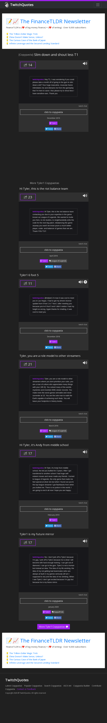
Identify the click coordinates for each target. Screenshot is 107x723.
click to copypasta (53, 112)
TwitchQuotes (19, 5)
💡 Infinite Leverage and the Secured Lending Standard (32, 43)
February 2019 (53, 515)
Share (57, 129)
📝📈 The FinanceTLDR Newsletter (48, 21)
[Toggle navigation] (98, 5)
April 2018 (54, 256)
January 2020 (53, 607)
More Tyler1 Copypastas (53, 626)
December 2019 (53, 118)
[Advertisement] (38, 158)
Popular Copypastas (33, 685)
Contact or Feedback (26, 689)
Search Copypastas (53, 685)
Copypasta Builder (81, 685)
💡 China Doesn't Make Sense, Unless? (24, 37)
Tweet (49, 129)
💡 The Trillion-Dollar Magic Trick (22, 33)
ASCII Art (67, 685)
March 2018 (53, 426)
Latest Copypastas (13, 685)
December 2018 (53, 336)
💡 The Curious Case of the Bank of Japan (26, 40)
